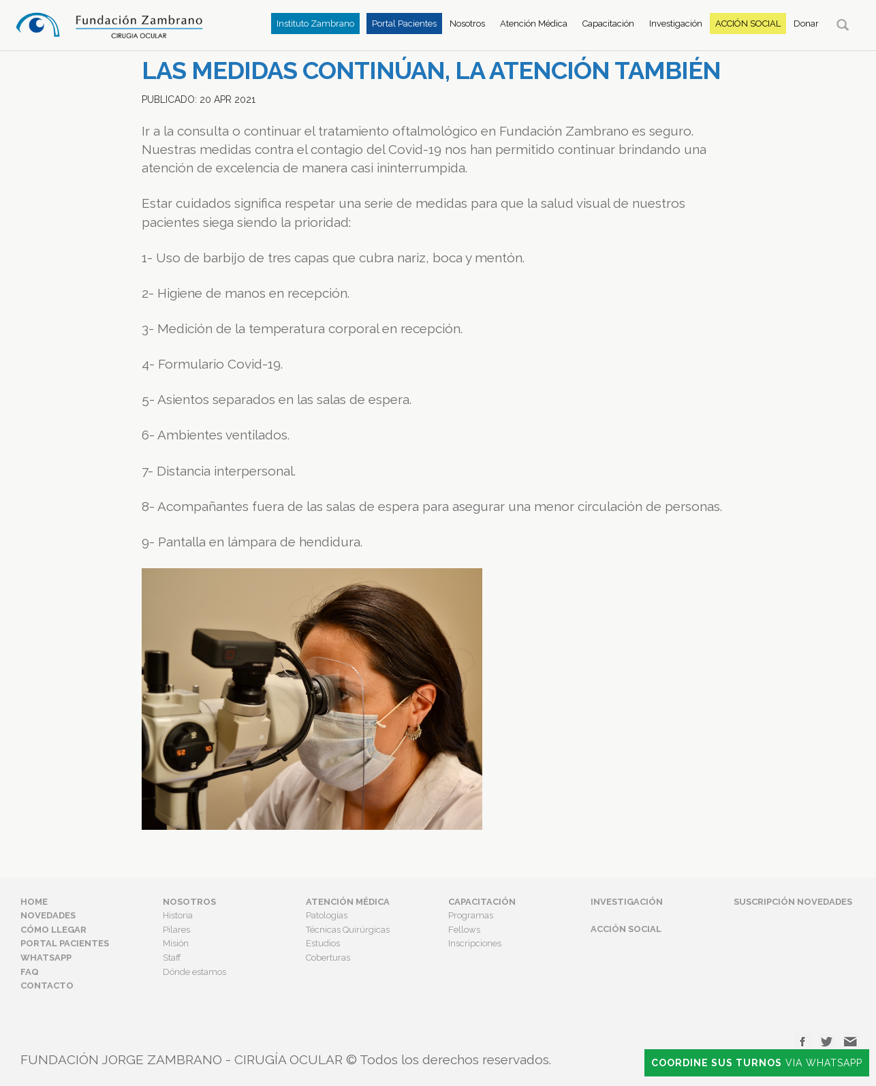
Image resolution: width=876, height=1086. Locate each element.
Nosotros (467, 23)
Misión (176, 943)
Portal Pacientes (404, 23)
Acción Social (748, 23)
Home (34, 902)
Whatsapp (46, 957)
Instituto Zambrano (315, 23)
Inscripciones (474, 943)
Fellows (464, 930)
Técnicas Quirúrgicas (348, 930)
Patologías (326, 915)
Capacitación (608, 23)
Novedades (48, 915)
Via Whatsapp (756, 1062)
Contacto (47, 985)
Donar (806, 23)
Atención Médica (533, 23)
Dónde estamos (194, 972)
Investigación (675, 23)
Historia (178, 915)
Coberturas (328, 957)
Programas (470, 915)
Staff (172, 957)
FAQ (29, 972)
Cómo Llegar (53, 930)
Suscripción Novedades (793, 902)
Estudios (323, 943)
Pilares (176, 930)
